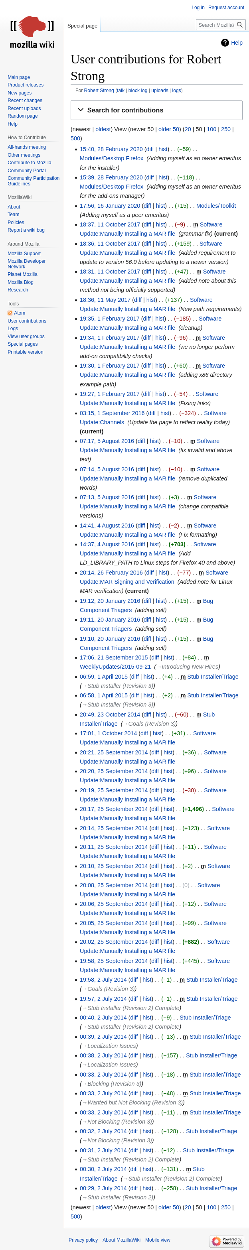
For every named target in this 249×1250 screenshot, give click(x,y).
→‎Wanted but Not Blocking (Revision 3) (132, 1102)
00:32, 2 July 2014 (103, 1131)
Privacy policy (83, 1240)
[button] (156, 110)
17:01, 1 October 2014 (108, 733)
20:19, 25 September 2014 (114, 790)
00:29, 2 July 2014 (103, 1188)
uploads (159, 90)
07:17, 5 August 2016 (107, 441)
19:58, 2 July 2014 (103, 979)
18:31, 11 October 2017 (110, 271)
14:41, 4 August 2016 (107, 525)
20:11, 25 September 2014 (114, 847)
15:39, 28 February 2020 (111, 177)
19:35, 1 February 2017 (110, 318)
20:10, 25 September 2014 (114, 866)
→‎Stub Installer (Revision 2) (117, 1197)
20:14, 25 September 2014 (114, 828)
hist (162, 149)
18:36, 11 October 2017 (110, 243)
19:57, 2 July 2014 (103, 999)
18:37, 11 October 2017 (110, 224)
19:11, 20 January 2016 (110, 619)
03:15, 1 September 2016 (112, 413)
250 (226, 129)
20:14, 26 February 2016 (111, 572)
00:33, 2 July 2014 (103, 1074)
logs (176, 90)
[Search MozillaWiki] (221, 24)
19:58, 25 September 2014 (114, 961)
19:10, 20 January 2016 (110, 639)
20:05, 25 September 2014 (114, 923)
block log (138, 90)
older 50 (168, 129)
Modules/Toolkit (216, 206)
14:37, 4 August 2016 (107, 544)
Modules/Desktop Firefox (111, 158)
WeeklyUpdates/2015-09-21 (115, 666)
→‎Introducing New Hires (187, 666)
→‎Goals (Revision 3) (149, 723)
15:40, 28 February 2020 (111, 149)
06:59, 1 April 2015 (104, 676)
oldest (103, 129)
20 (188, 129)
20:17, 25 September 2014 (114, 809)
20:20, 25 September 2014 (114, 771)
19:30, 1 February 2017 (110, 365)
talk (121, 90)
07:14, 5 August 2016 (107, 469)
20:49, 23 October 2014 (110, 714)
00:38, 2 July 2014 (103, 1055)
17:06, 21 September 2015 (114, 657)
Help (237, 42)
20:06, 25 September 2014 (114, 904)
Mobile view (157, 1240)
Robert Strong (99, 90)
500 (75, 138)
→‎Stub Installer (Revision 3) (117, 686)
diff (150, 149)
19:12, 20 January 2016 (110, 601)
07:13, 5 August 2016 (107, 497)
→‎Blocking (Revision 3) (112, 1084)
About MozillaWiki (121, 1240)
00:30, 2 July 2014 (103, 1169)
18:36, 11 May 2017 (105, 300)
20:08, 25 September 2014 (114, 885)
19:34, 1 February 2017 (110, 338)
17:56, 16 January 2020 (110, 206)
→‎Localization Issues (109, 1046)
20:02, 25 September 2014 (114, 942)
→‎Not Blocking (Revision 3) (117, 1121)
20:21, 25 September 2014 (114, 752)
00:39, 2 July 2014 (103, 1036)
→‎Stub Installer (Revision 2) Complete (131, 1008)
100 (211, 129)
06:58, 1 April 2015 (104, 695)
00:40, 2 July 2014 (103, 1017)
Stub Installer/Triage (213, 676)
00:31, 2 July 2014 (103, 1150)
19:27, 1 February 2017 (110, 394)
